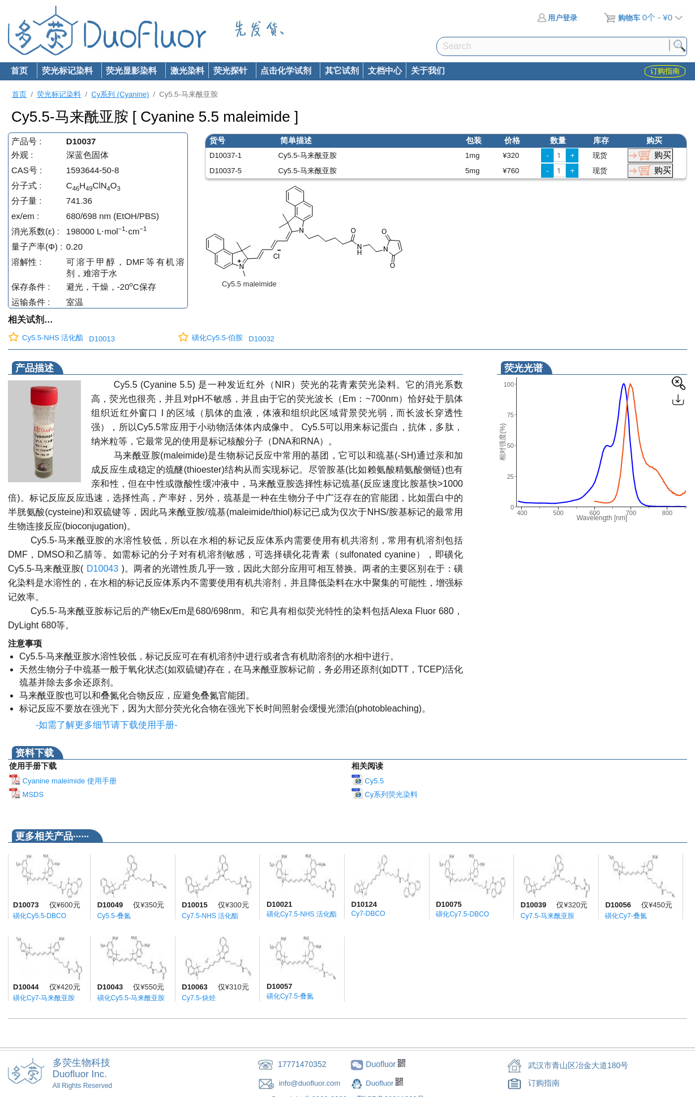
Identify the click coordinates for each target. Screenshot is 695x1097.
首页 (19, 70)
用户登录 (557, 18)
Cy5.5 (367, 781)
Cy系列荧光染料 (384, 794)
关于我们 (428, 70)
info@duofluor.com (310, 1083)
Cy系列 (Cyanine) (120, 94)
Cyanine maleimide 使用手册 (63, 781)
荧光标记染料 (67, 71)
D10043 (102, 568)
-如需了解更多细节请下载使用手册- (104, 725)
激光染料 (187, 70)
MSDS (26, 794)
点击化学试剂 (286, 71)
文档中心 (385, 70)
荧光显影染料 (131, 71)
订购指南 (544, 1082)
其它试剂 (342, 70)
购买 (662, 155)
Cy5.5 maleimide (249, 284)
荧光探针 (229, 71)
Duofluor (381, 1083)
